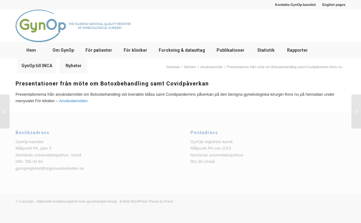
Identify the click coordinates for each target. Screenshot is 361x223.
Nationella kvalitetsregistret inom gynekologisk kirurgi (77, 201)
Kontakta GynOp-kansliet (295, 5)
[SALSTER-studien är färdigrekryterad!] (356, 111)
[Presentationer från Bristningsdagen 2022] (5, 111)
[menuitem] (295, 4)
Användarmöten (73, 100)
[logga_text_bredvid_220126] (73, 26)
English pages (333, 5)
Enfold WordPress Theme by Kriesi (146, 201)
